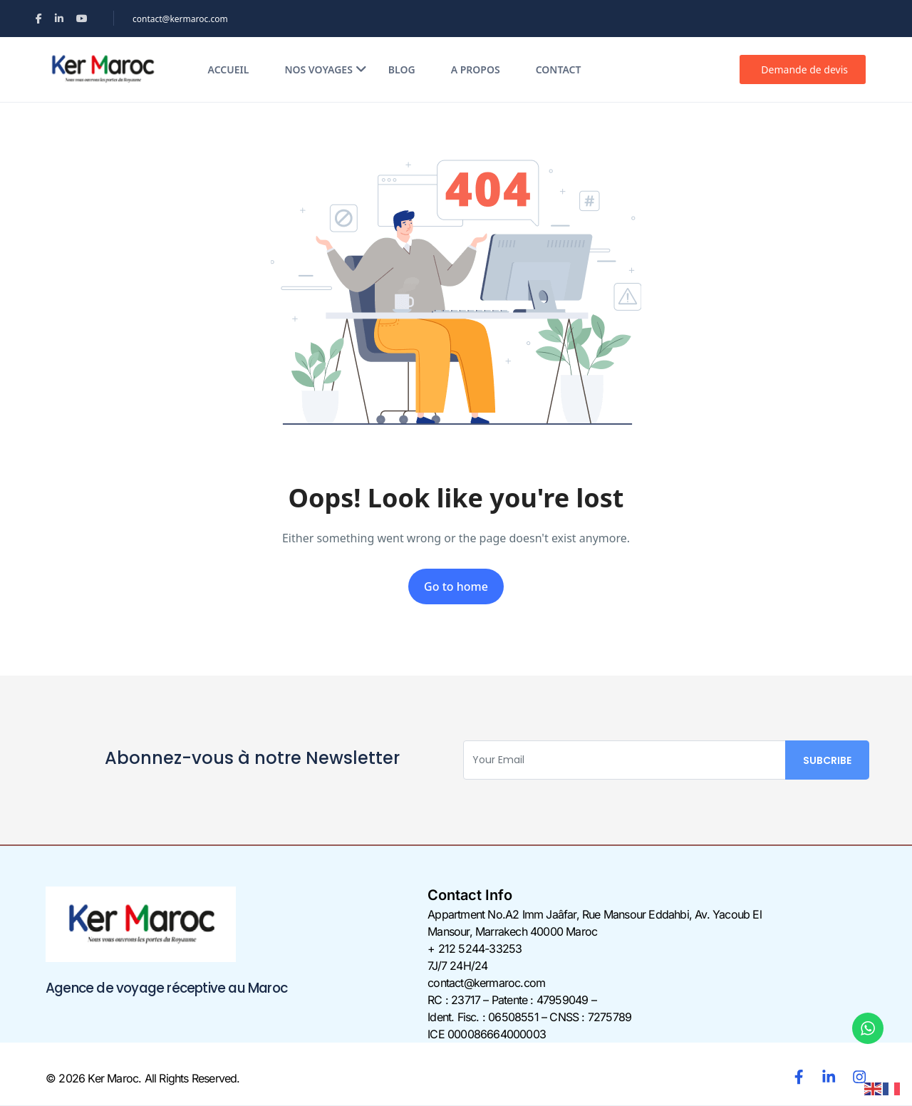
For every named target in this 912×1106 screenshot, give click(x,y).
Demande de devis (804, 69)
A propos (475, 69)
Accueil (228, 69)
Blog (401, 69)
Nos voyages (325, 69)
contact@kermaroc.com (180, 19)
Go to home (456, 586)
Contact (558, 69)
